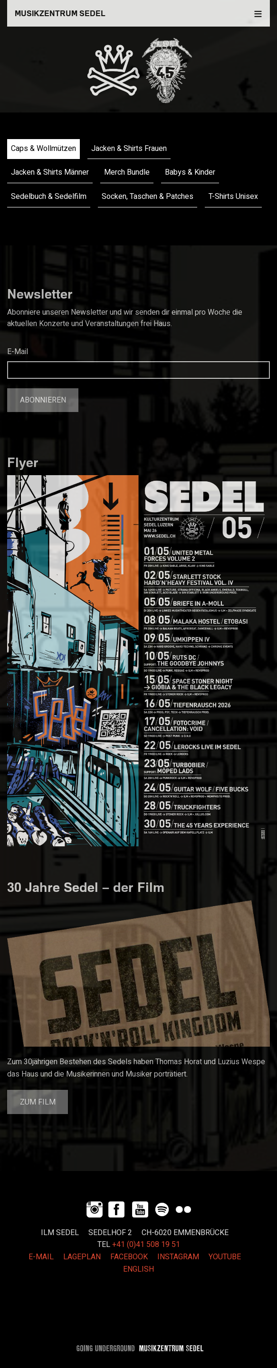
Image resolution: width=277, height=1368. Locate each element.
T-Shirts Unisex (233, 196)
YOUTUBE (225, 1257)
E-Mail (17, 351)
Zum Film (38, 1102)
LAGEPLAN (82, 1257)
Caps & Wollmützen (43, 148)
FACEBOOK (129, 1257)
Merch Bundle (127, 172)
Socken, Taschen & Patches (147, 196)
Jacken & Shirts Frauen (129, 148)
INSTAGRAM (178, 1257)
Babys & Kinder (190, 172)
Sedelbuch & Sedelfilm (48, 196)
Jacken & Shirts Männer (50, 172)
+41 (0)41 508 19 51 (146, 1244)
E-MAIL (41, 1257)
